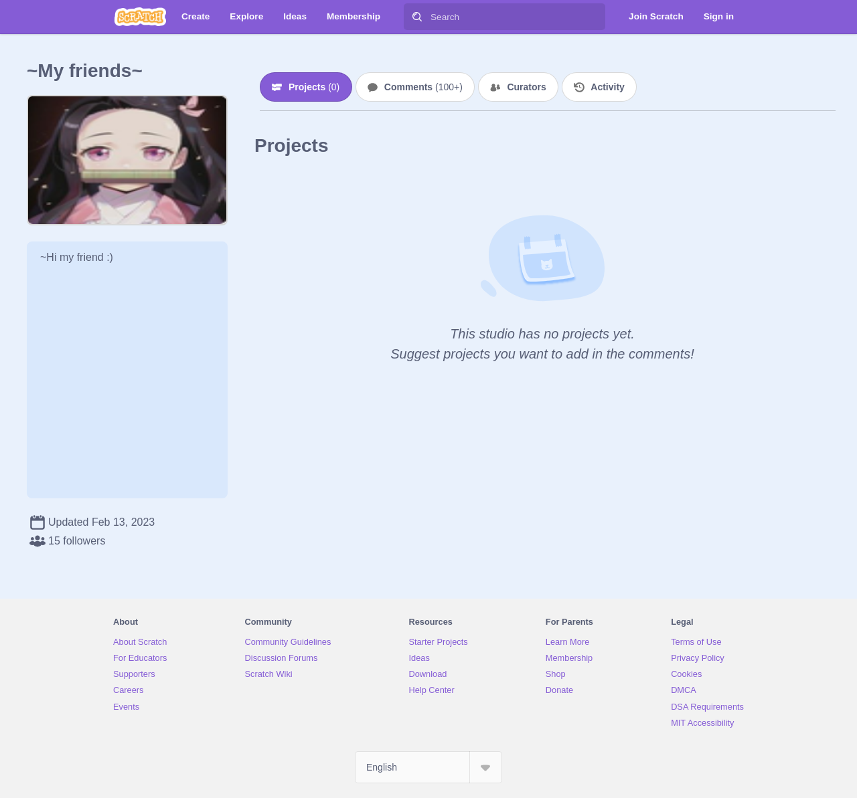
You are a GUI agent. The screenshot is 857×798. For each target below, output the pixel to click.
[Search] (417, 16)
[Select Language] (428, 767)
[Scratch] (140, 16)
